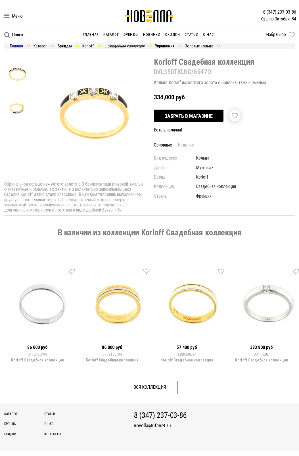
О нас (208, 34)
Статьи (191, 34)
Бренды (131, 34)
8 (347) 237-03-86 (279, 12)
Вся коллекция (149, 387)
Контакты (52, 434)
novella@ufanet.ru (152, 425)
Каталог (111, 34)
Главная (91, 34)
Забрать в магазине (189, 116)
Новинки (151, 34)
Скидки (172, 34)
